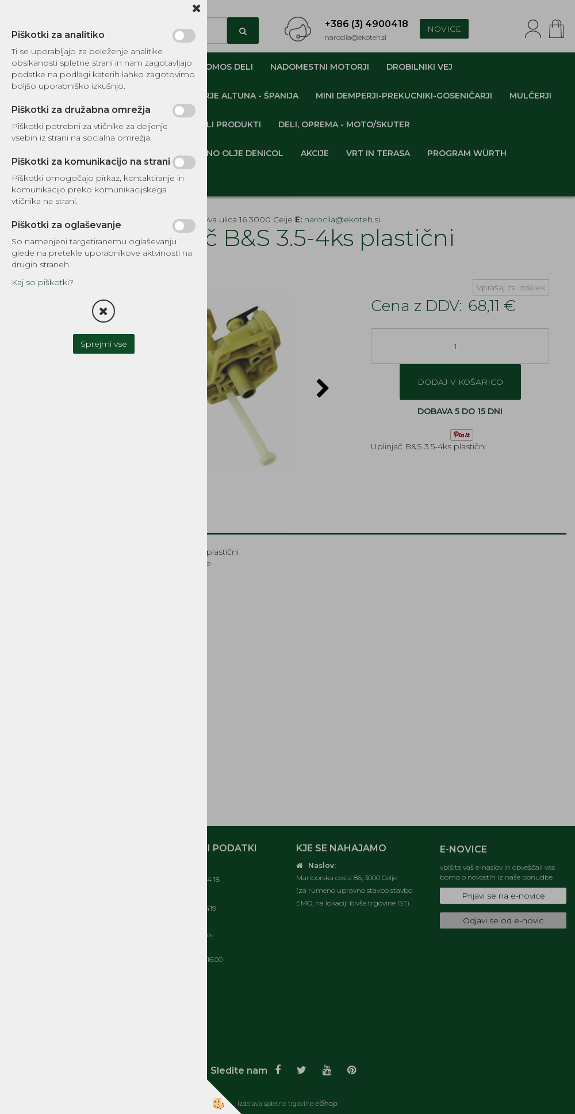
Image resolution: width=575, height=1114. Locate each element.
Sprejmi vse (103, 344)
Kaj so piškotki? (43, 282)
